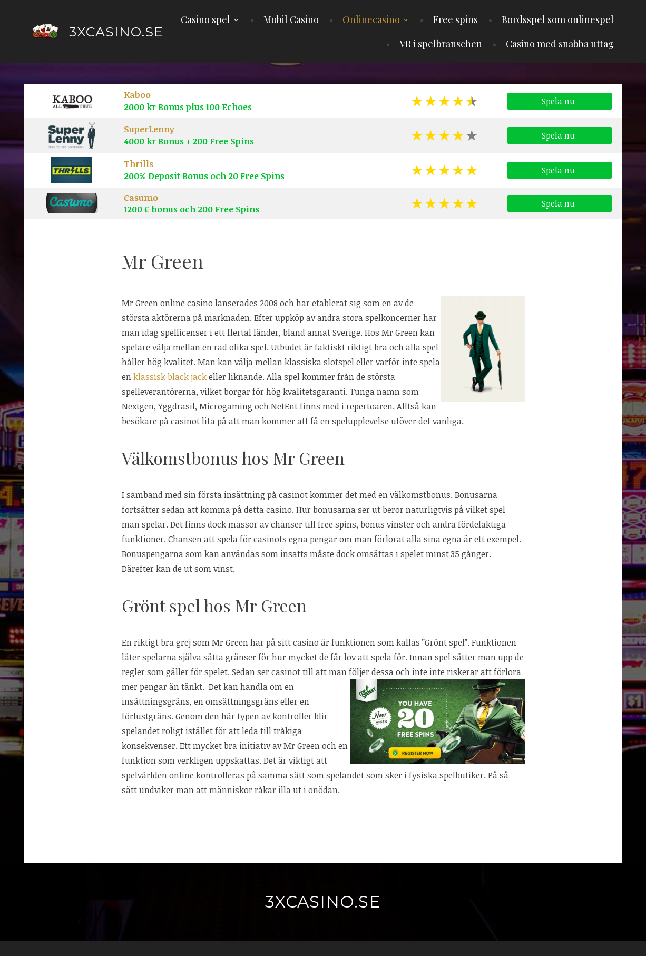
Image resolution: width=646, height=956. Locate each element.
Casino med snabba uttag (560, 43)
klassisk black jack (170, 377)
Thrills (138, 164)
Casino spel (205, 19)
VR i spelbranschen (440, 43)
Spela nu (560, 101)
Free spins (455, 19)
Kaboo (137, 95)
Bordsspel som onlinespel (558, 19)
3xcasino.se (116, 32)
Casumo (141, 197)
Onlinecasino (371, 19)
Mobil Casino (291, 19)
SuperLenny (149, 129)
